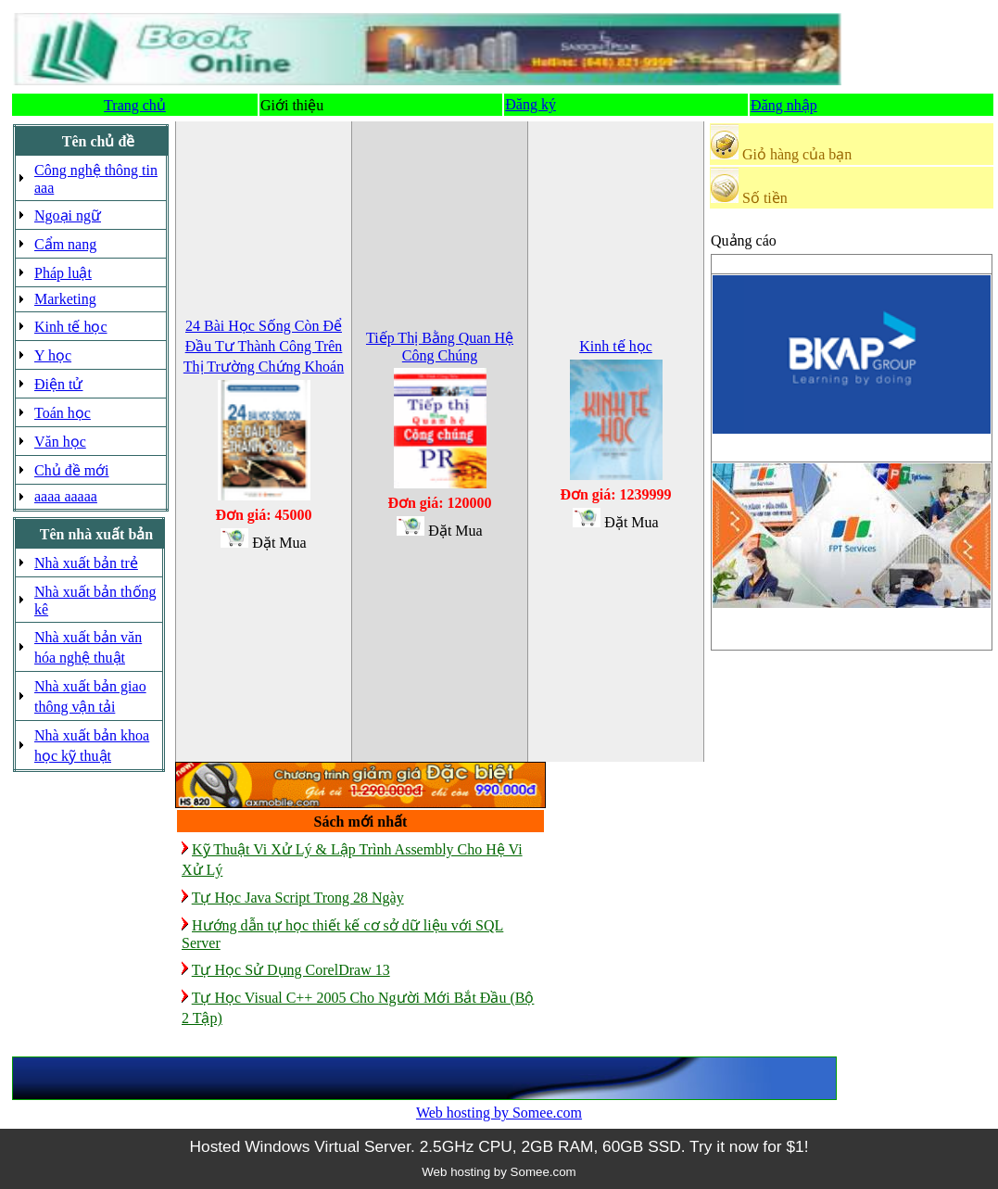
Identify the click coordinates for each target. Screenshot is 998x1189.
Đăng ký (530, 104)
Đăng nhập (784, 105)
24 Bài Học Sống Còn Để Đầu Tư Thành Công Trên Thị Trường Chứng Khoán (263, 346)
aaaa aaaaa (65, 496)
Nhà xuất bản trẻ (86, 563)
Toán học (62, 413)
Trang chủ (135, 105)
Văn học (60, 441)
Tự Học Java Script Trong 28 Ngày (298, 897)
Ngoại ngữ (67, 215)
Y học (52, 355)
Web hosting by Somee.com (499, 1112)
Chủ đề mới (71, 470)
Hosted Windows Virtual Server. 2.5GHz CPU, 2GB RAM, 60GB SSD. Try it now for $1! (498, 1146)
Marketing (65, 299)
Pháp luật (63, 273)
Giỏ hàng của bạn (797, 154)
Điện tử (58, 384)
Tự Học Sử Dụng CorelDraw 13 (291, 970)
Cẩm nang (65, 244)
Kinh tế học (70, 327)
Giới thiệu (291, 105)
